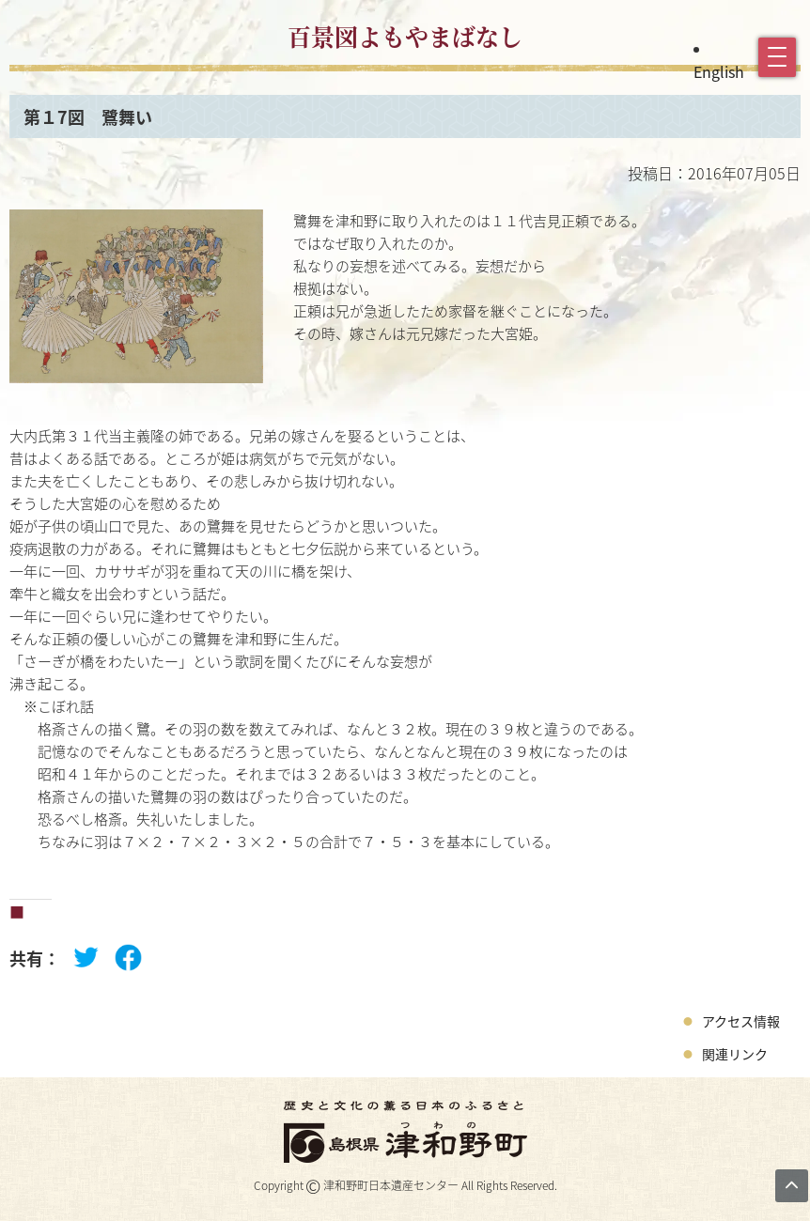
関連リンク (735, 1053)
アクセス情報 (741, 1021)
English (718, 71)
